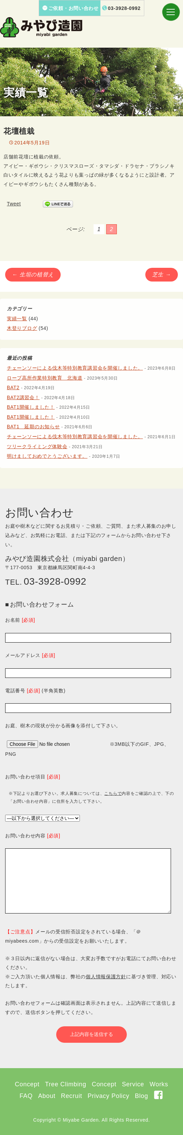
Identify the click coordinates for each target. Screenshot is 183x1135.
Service (133, 1084)
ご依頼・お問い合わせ (70, 8)
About (47, 1095)
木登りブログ (22, 328)
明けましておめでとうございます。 (47, 456)
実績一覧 (17, 318)
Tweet (14, 203)
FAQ (26, 1095)
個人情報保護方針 (106, 976)
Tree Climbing (65, 1084)
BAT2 (13, 387)
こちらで (113, 793)
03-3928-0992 (121, 8)
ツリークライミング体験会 (37, 446)
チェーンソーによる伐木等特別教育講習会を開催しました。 (75, 368)
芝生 (161, 274)
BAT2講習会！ (23, 397)
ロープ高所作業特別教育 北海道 (45, 378)
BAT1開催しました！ (31, 407)
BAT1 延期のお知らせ (33, 426)
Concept (27, 1084)
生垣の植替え (33, 274)
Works (159, 1084)
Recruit (71, 1095)
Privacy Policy (109, 1095)
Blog (141, 1095)
